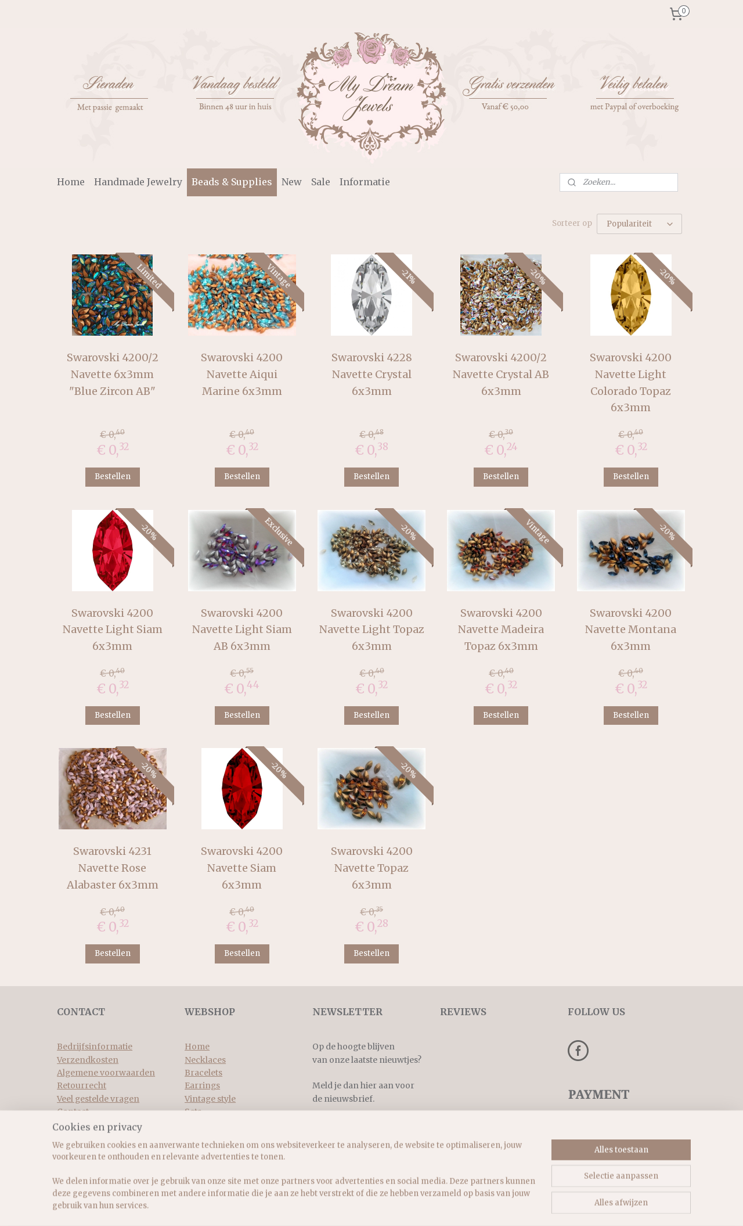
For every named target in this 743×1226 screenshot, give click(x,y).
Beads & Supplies (232, 182)
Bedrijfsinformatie (94, 1046)
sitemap (299, 1204)
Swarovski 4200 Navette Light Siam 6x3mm (113, 629)
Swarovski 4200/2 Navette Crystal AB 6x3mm (501, 374)
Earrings (202, 1085)
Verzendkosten (87, 1060)
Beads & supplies (218, 1137)
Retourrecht (81, 1085)
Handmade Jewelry (138, 182)
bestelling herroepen (368, 1204)
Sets (193, 1111)
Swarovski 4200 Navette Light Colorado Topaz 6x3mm (631, 382)
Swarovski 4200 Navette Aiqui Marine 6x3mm (242, 374)
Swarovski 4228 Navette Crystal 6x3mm (371, 374)
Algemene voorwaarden (106, 1072)
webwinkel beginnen (442, 1204)
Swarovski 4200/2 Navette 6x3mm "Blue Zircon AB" (112, 374)
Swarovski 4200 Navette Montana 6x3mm (630, 629)
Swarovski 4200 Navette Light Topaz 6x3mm (371, 629)
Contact (73, 1111)
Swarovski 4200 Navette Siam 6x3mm (242, 867)
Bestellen (113, 476)
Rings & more (212, 1125)
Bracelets (203, 1072)
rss (323, 1204)
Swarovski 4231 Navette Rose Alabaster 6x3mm (112, 867)
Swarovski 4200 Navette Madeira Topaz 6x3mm (501, 629)
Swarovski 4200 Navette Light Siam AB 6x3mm (242, 629)
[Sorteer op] (639, 223)
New (292, 182)
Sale (320, 182)
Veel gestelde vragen (98, 1099)
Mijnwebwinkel (546, 1204)
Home (71, 182)
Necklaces (205, 1060)
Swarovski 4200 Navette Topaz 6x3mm (371, 867)
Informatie (365, 182)
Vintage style (210, 1099)
